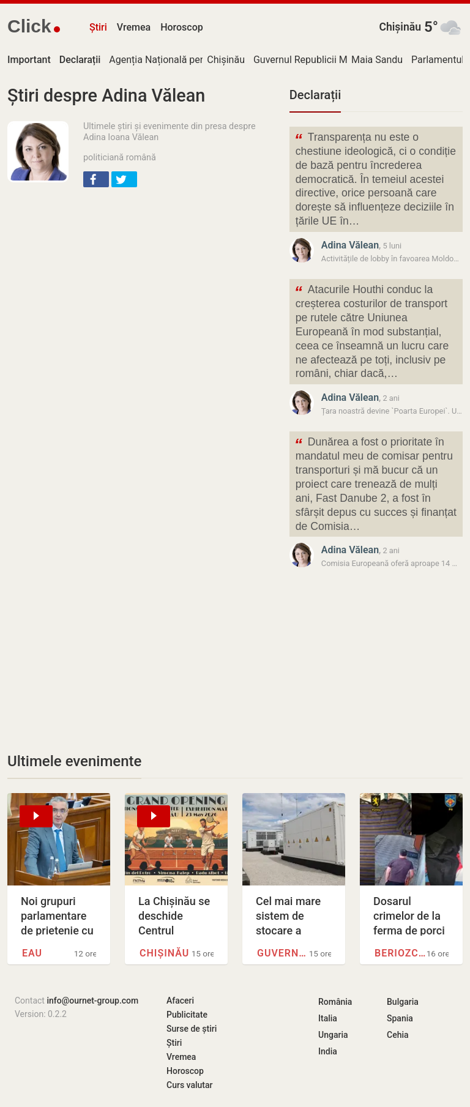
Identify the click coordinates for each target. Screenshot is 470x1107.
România (335, 1002)
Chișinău (400, 27)
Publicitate (186, 1014)
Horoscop (181, 27)
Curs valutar (189, 1085)
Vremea (134, 27)
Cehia (398, 1035)
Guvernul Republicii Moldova (314, 59)
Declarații (315, 95)
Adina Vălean (350, 245)
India (327, 1051)
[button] (96, 179)
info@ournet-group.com (92, 1000)
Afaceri (180, 1000)
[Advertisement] (141, 286)
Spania (400, 1018)
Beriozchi (401, 953)
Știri (98, 27)
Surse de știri (191, 1029)
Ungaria (333, 1035)
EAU (32, 953)
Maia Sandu (377, 59)
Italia (327, 1018)
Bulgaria (403, 1002)
